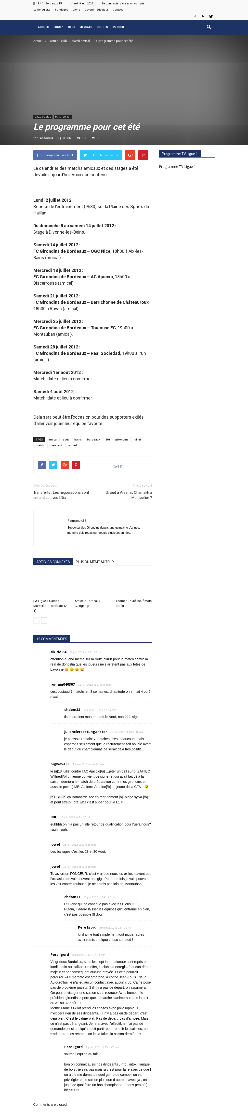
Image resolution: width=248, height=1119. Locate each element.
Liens (76, 9)
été (107, 439)
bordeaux (93, 439)
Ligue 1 (59, 27)
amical (52, 439)
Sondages (61, 9)
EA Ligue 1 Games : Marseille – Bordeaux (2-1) (50, 606)
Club (71, 27)
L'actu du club (43, 116)
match (40, 445)
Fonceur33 (46, 138)
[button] (209, 27)
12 (95, 138)
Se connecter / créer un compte (123, 3)
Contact (118, 9)
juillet (137, 439)
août (66, 439)
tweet (118, 466)
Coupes (102, 27)
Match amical (62, 116)
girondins (121, 439)
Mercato (85, 27)
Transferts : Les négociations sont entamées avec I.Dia (61, 495)
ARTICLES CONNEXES (53, 562)
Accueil (43, 27)
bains (78, 439)
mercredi (56, 445)
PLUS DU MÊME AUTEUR (95, 562)
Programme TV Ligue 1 (177, 166)
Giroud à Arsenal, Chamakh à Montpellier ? (128, 495)
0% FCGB (118, 27)
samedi (72, 445)
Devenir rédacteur (96, 9)
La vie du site (41, 9)
